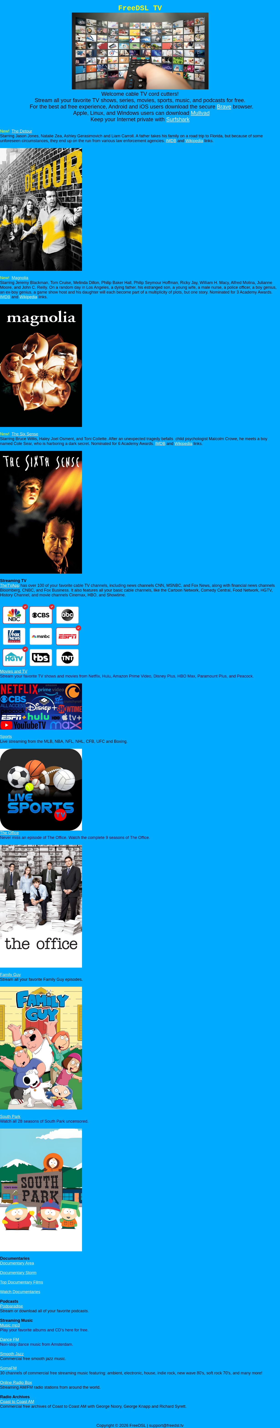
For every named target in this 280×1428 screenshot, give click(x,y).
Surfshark (178, 119)
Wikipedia (194, 140)
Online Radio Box (16, 1382)
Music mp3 (10, 1325)
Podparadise (11, 1306)
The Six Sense (25, 434)
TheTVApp (9, 585)
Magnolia (20, 278)
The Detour (22, 131)
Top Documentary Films (21, 1282)
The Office (9, 833)
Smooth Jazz (12, 1354)
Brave (224, 106)
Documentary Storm (18, 1272)
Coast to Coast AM (17, 1401)
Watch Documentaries (20, 1292)
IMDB (171, 140)
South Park (10, 1116)
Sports (6, 736)
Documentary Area (17, 1263)
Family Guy (10, 974)
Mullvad (200, 113)
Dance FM (9, 1339)
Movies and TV (13, 671)
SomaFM (8, 1368)
